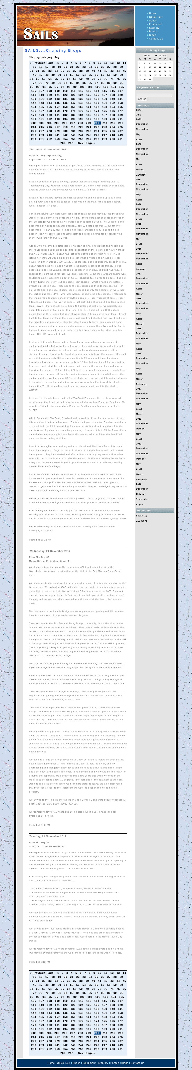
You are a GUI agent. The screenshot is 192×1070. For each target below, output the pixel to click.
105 (122, 86)
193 (58, 118)
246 (97, 135)
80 (53, 82)
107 (42, 90)
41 (100, 70)
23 (84, 66)
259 (105, 139)
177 (121, 110)
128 (113, 94)
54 (84, 74)
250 (34, 139)
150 (97, 102)
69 (81, 78)
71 (94, 78)
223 (105, 127)
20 (66, 66)
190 (34, 118)
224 (113, 127)
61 (32, 78)
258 (97, 139)
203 (42, 123)
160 (81, 106)
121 (58, 94)
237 (121, 131)
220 (81, 127)
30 (32, 70)
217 (58, 127)
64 (50, 78)
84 (78, 82)
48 (47, 74)
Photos (153, 31)
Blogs (152, 35)
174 (97, 110)
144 (50, 102)
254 (66, 139)
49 (53, 74)
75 (119, 78)
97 (63, 86)
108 (50, 90)
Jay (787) (141, 521)
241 (58, 135)
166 (34, 110)
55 (91, 74)
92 (32, 86)
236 (113, 131)
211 (106, 123)
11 (106, 62)
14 (124, 62)
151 (105, 102)
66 (63, 78)
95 (51, 86)
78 (41, 82)
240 (50, 135)
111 (73, 90)
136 (81, 98)
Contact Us (156, 38)
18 (53, 66)
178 (34, 114)
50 (60, 74)
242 (66, 135)
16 (41, 66)
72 (100, 78)
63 (44, 78)
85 (84, 82)
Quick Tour (156, 17)
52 (72, 74)
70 (87, 78)
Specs (153, 20)
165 (121, 106)
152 (113, 102)
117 (121, 90)
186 (97, 114)
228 (50, 131)
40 (94, 70)
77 (35, 82)
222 (97, 127)
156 (50, 106)
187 (105, 114)
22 (78, 66)
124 (81, 94)
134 (66, 98)
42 (106, 70)
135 (73, 98)
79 (47, 82)
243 (73, 135)
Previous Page (43, 62)
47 (41, 74)
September (142, 499)
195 (73, 118)
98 (69, 86)
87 (97, 82)
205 (57, 123)
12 (112, 62)
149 (89, 102)
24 (91, 66)
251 (42, 139)
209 (89, 123)
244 (81, 135)
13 (119, 62)
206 (65, 123)
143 (42, 102)
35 (63, 70)
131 (42, 98)
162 (97, 106)
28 (116, 66)
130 (34, 98)
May (138, 134)
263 (71, 143)
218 (66, 127)
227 (42, 131)
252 (50, 139)
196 (81, 118)
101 (90, 86)
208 (81, 123)
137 (89, 98)
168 (50, 110)
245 (89, 135)
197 (89, 118)
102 (98, 86)
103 (106, 86)
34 (57, 70)
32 (44, 70)
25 (97, 66)
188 (113, 114)
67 (69, 78)
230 (66, 131)
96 (57, 86)
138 (97, 98)
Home (152, 13)
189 (121, 114)
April (139, 139)
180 (50, 114)
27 (109, 66)
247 (105, 135)
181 (58, 114)
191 (42, 118)
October (141, 428)
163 (105, 106)
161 (89, 106)
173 (89, 110)
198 (97, 118)
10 (100, 62)
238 (34, 135)
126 (97, 94)
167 (42, 110)
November (142, 129)
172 (81, 110)
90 (116, 82)
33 (50, 70)
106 (34, 90)
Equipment (155, 24)
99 (75, 86)
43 (112, 70)
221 (89, 127)
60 (122, 74)
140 (113, 98)
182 (66, 114)
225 (121, 127)
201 (121, 118)
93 (38, 86)
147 (73, 102)
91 (122, 82)
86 (91, 82)
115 (105, 90)
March (139, 169)
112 (81, 90)
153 (121, 102)
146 (66, 102)
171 (73, 110)
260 (113, 139)
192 (50, 118)
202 (34, 123)
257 (89, 139)
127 (105, 94)
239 (42, 135)
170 (66, 110)
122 (66, 94)
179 (42, 114)
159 (73, 106)
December (142, 124)
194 (66, 118)
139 (105, 98)
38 (81, 70)
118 (34, 94)
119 (42, 94)
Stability (154, 27)
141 (121, 98)
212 (113, 123)
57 (103, 74)
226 (34, 131)
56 (97, 74)
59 (116, 74)
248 (113, 135)
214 (34, 127)
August (140, 504)
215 (42, 127)
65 (57, 78)
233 (89, 131)
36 (69, 70)
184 (81, 114)
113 (89, 90)
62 (38, 78)
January (141, 175)
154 (34, 106)
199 (105, 118)
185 (89, 114)
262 (63, 143)
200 (113, 118)
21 (72, 66)
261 (121, 139)
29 (122, 66)
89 (109, 82)
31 (38, 70)
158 (66, 106)
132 (50, 98)
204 (49, 123)
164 (113, 106)
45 (124, 70)
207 (73, 123)
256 (81, 139)
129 (121, 94)
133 (58, 98)
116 (113, 90)
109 (58, 90)
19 (60, 66)
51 (66, 74)
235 (105, 131)
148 (81, 102)
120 (50, 94)
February (141, 384)
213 (121, 123)
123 (73, 94)
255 (73, 139)
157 (58, 106)
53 (78, 74)
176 (113, 110)
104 (114, 86)
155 (42, 106)
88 (103, 82)
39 (87, 70)
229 (58, 131)
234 (97, 131)
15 (35, 66)
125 (89, 94)
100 (83, 86)
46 (35, 74)
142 (34, 102)
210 (97, 123)
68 (75, 78)
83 (72, 82)
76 (124, 78)
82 (66, 82)
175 (105, 110)
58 (109, 74)
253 (58, 139)
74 (112, 78)
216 (50, 127)
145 (58, 102)
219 (73, 127)
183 (73, 114)
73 (106, 78)
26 (103, 66)
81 (60, 82)
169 (58, 110)
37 (75, 70)
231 (73, 131)
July (138, 114)
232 (81, 131)
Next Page (85, 143)
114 (97, 90)
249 (121, 135)
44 (119, 70)
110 (66, 90)
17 (47, 66)
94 (44, 86)
